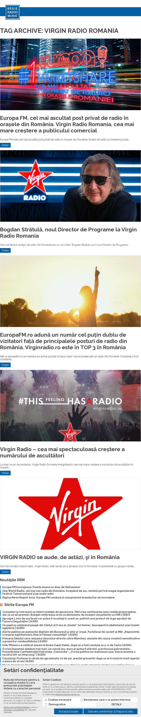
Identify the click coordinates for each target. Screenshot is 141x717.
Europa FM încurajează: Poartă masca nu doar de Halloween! (41, 587)
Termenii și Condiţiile (14, 710)
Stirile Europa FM (19, 605)
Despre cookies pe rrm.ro (67, 694)
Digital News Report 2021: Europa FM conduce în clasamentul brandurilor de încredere (58, 597)
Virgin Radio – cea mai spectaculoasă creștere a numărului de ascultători (62, 452)
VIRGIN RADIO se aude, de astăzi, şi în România (60, 557)
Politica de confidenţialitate (17, 707)
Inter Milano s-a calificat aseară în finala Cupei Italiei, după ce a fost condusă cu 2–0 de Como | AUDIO (66, 645)
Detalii (5, 145)
